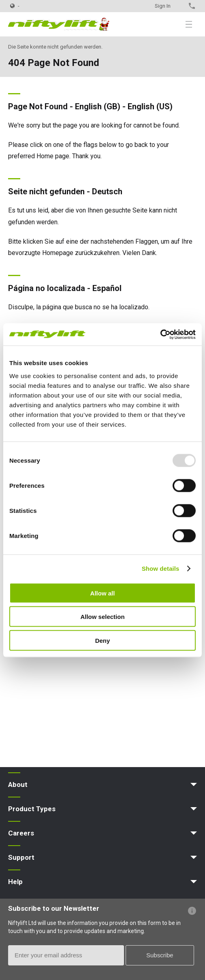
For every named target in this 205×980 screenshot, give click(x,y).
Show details (160, 568)
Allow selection (102, 616)
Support (21, 857)
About (18, 784)
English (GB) (97, 106)
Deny (102, 640)
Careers (21, 833)
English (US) (150, 106)
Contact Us (178, 6)
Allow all (102, 592)
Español (107, 288)
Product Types (32, 809)
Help (15, 882)
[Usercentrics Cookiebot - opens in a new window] (160, 334)
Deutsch (107, 191)
